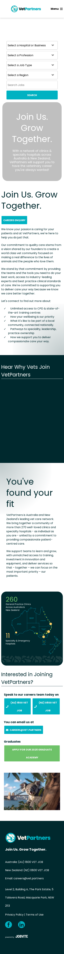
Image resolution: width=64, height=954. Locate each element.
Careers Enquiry (14, 220)
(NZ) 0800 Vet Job (45, 706)
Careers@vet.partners (23, 730)
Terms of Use (35, 915)
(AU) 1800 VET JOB (30, 862)
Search (32, 95)
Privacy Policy (14, 915)
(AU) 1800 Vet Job (17, 706)
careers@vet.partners (28, 878)
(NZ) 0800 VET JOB (36, 870)
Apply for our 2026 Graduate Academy (32, 753)
